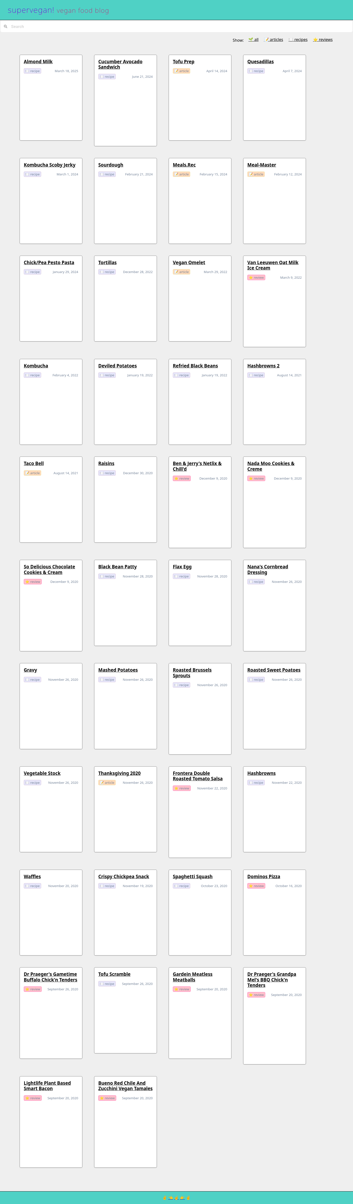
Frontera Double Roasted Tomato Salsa (198, 776)
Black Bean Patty (117, 566)
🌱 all (253, 39)
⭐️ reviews (323, 39)
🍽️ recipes (298, 39)
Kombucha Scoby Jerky (50, 165)
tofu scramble (114, 974)
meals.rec (184, 165)
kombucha (36, 366)
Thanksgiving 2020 (119, 773)
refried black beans (195, 366)
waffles (32, 876)
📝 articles (273, 39)
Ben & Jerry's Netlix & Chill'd (197, 466)
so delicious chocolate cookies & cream (49, 569)
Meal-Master (261, 165)
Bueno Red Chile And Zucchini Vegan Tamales (125, 1085)
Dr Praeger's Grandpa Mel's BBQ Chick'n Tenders (271, 979)
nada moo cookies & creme (270, 466)
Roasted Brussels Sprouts (192, 672)
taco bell (34, 463)
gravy (30, 670)
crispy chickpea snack (123, 876)
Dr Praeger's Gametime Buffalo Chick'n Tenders (50, 976)
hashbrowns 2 (263, 366)
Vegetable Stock (42, 773)
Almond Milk (38, 61)
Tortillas (107, 262)
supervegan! (31, 9)
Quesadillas (260, 61)
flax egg (182, 566)
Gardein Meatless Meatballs (193, 976)
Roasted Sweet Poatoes (274, 670)
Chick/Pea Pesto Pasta (49, 262)
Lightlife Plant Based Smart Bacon (47, 1085)
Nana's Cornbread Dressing (267, 569)
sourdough (110, 165)
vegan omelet (189, 262)
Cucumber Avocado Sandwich (120, 64)
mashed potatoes (118, 670)
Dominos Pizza (263, 876)
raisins (106, 463)
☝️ (176, 1197)
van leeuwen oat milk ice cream (273, 265)
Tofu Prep (183, 61)
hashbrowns (261, 773)
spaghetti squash (193, 876)
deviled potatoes (117, 366)
